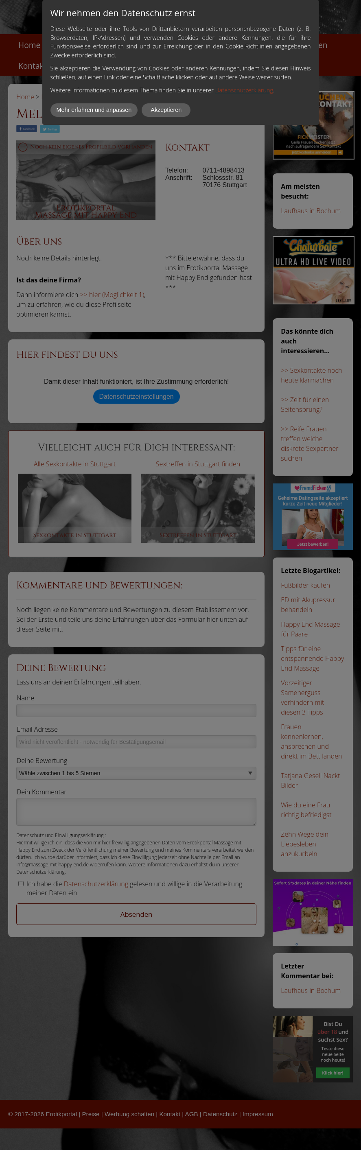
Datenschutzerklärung (244, 90)
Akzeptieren (166, 110)
